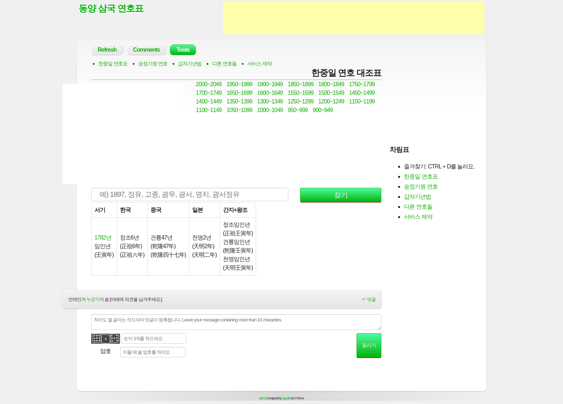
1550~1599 (300, 93)
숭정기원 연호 (152, 63)
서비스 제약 (259, 63)
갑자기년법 (189, 63)
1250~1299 (300, 101)
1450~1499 (362, 93)
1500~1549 (331, 93)
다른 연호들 (224, 63)
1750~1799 (362, 84)
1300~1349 (270, 101)
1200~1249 (331, 101)
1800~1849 (331, 84)
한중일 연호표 (112, 63)
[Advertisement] (353, 18)
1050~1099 (239, 110)
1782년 (102, 237)
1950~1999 (239, 84)
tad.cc (262, 398)
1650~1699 (239, 93)
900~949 (323, 110)
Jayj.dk (285, 398)
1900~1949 (270, 84)
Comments (146, 50)
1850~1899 (300, 84)
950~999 (298, 110)
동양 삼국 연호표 (111, 8)
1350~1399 (239, 101)
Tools (182, 50)
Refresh (107, 50)
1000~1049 (270, 110)
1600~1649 (270, 93)
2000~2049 (209, 84)
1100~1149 (209, 110)
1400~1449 (209, 101)
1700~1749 (209, 93)
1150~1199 (362, 101)
